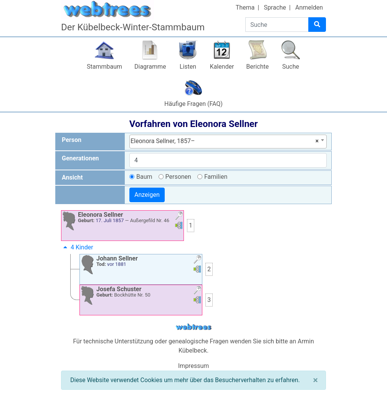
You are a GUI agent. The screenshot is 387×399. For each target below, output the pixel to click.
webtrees (193, 327)
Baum (144, 176)
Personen (178, 176)
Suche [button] (290, 66)
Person (71, 139)
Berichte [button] (257, 66)
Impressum (193, 365)
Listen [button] (188, 66)
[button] (179, 216)
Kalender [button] (222, 66)
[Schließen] (315, 380)
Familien (215, 176)
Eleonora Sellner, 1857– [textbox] (225, 141)
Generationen (80, 158)
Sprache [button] (275, 7)
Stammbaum (104, 66)
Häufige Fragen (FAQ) (193, 103)
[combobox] (228, 141)
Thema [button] (245, 7)
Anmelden (309, 7)
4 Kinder (77, 247)
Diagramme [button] (150, 66)
